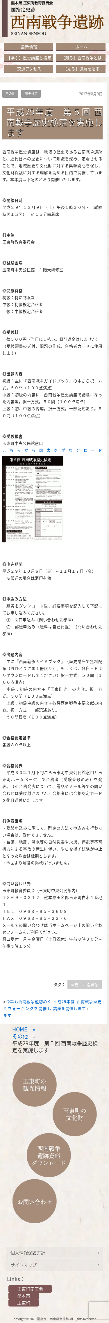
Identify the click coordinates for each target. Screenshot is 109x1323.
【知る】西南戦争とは (81, 57)
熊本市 (23, 1296)
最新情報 (29, 46)
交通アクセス (29, 68)
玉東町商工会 (30, 1289)
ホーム (81, 46)
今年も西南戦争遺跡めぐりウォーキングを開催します (27, 1008)
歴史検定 (31, 93)
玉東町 (23, 1303)
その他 (10, 93)
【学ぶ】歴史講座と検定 (29, 57)
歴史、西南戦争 (84, 984)
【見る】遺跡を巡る (81, 68)
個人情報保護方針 (27, 1253)
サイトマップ (23, 1265)
